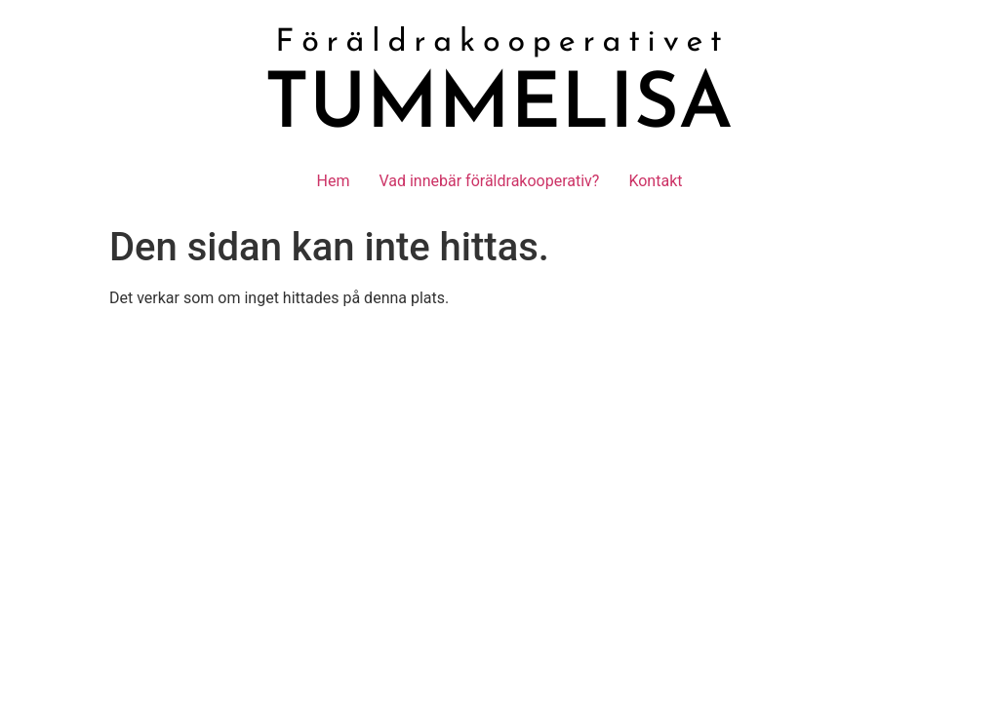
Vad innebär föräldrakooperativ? (489, 181)
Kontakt (655, 181)
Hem (333, 181)
